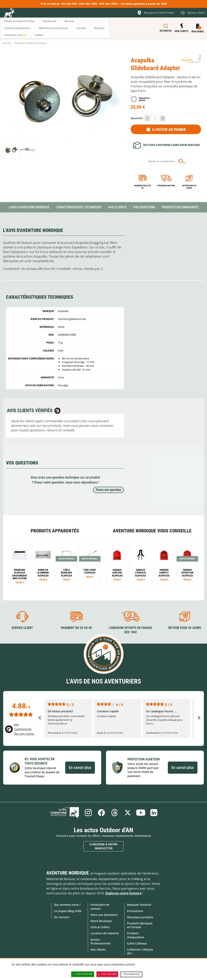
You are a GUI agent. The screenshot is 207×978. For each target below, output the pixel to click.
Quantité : (137, 118)
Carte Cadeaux (137, 943)
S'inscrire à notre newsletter (103, 846)
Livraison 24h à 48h (166, 185)
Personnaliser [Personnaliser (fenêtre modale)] (131, 974)
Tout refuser (107, 974)
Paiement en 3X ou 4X (142, 186)
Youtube (141, 812)
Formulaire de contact (99, 906)
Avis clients (98, 949)
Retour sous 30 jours (189, 186)
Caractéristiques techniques (79, 207)
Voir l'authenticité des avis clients (24, 729)
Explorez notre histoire (123, 893)
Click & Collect (100, 927)
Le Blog (64, 812)
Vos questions (144, 207)
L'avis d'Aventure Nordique (29, 207)
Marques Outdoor (139, 905)
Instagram (88, 812)
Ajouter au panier (169, 129)
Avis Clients (117, 207)
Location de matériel (104, 933)
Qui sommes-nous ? (67, 905)
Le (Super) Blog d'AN (67, 911)
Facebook (101, 812)
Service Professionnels (100, 941)
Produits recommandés (180, 207)
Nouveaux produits (140, 917)
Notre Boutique (101, 921)
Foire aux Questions (104, 915)
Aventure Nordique (67, 873)
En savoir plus (80, 767)
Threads (115, 812)
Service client (22, 628)
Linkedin (154, 812)
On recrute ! (62, 917)
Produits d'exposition (135, 935)
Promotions (135, 911)
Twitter (128, 812)
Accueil (7, 43)
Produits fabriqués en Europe (140, 925)
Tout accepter (83, 974)
